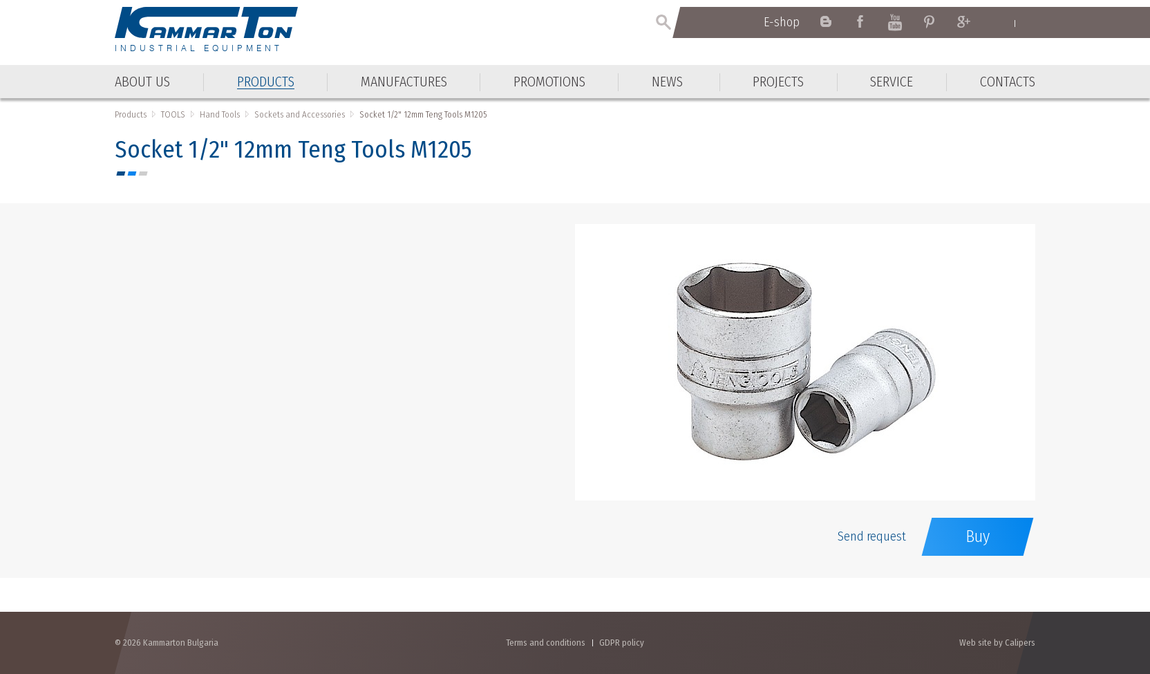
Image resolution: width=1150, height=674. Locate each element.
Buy (977, 536)
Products (131, 114)
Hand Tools (220, 114)
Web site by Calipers (997, 642)
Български (1028, 22)
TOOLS (173, 114)
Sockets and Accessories (299, 114)
